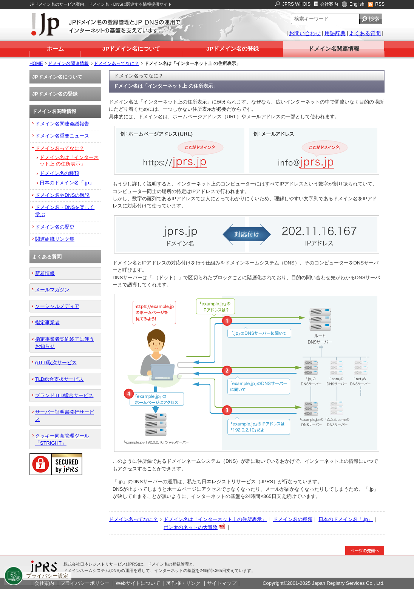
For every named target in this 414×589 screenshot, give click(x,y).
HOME (36, 63)
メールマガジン (52, 289)
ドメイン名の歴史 (54, 227)
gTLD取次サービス (56, 362)
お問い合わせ (305, 33)
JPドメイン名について (131, 48)
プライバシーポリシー (85, 583)
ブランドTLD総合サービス (64, 395)
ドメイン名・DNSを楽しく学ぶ (64, 210)
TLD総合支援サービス (59, 379)
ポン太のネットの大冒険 (191, 527)
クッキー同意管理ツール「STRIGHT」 (62, 439)
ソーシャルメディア (57, 306)
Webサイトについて (138, 583)
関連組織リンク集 (54, 239)
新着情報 (45, 273)
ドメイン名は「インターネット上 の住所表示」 (69, 161)
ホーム (55, 48)
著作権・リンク (183, 583)
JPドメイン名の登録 (232, 48)
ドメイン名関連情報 (333, 48)
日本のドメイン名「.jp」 (345, 519)
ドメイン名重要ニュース (62, 136)
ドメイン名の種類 (292, 519)
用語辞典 (335, 33)
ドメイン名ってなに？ (116, 63)
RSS (380, 4)
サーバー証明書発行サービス (64, 415)
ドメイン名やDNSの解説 (62, 195)
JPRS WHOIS (296, 4)
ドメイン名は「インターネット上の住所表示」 (215, 519)
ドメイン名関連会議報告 (62, 124)
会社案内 (329, 4)
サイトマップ (221, 583)
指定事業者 (47, 322)
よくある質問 (365, 33)
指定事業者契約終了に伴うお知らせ (64, 342)
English (356, 4)
